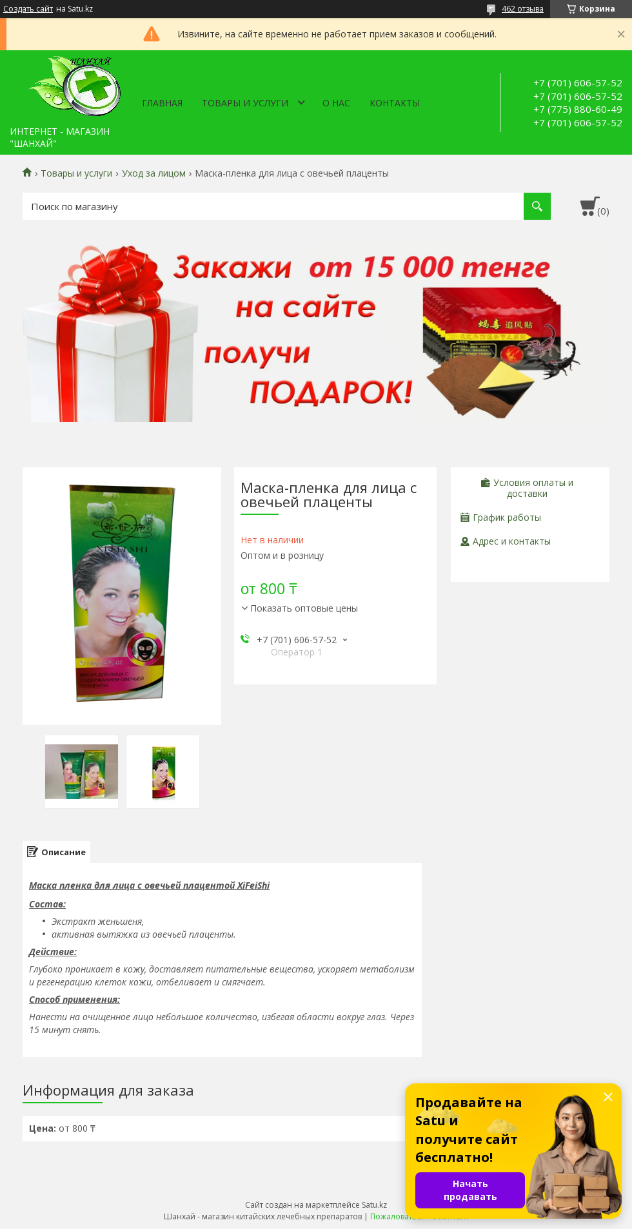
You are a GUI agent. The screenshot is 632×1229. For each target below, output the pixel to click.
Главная (162, 103)
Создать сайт (28, 9)
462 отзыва (523, 8)
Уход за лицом (154, 173)
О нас (336, 103)
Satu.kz (374, 1204)
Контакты (395, 103)
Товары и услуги (245, 103)
